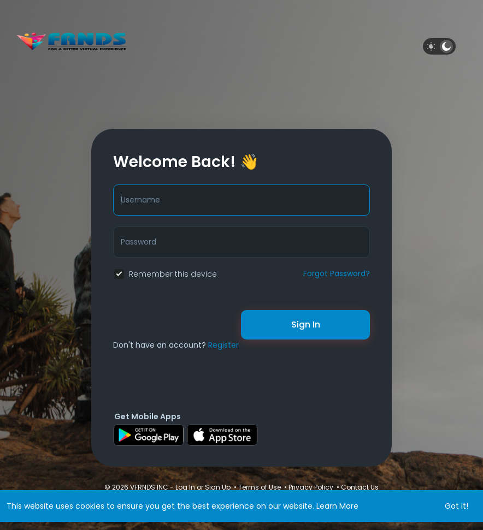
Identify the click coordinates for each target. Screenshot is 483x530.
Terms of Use (259, 487)
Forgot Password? (336, 273)
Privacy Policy (310, 487)
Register (223, 345)
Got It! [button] (456, 506)
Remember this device (173, 274)
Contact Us (360, 487)
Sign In (305, 324)
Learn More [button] (337, 506)
